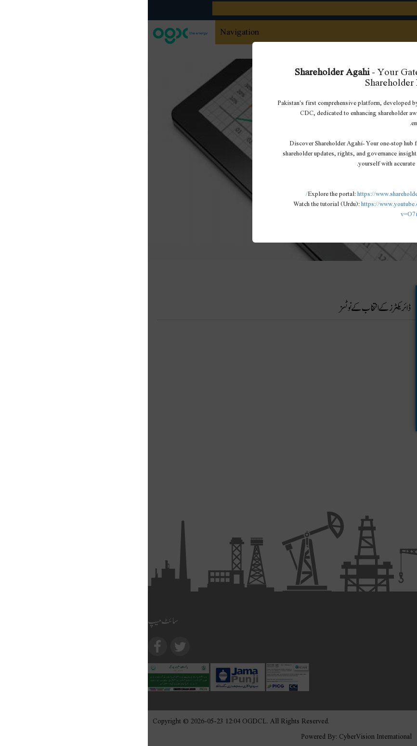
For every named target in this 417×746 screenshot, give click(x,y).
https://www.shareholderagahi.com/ (228, 193)
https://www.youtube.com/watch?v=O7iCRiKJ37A (256, 208)
